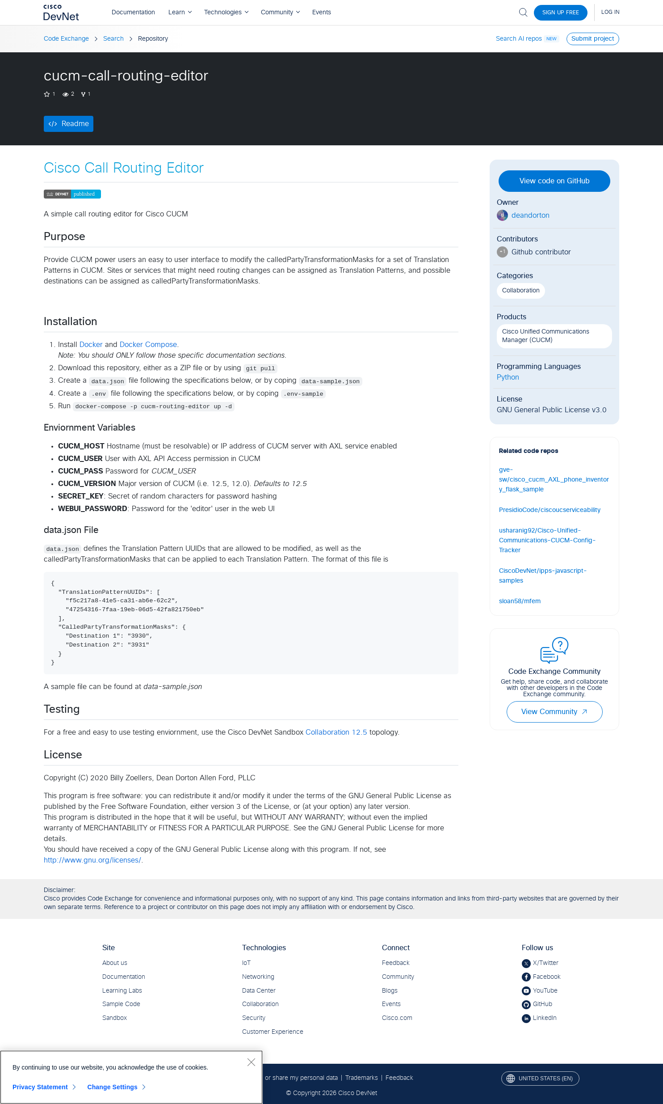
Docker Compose (148, 344)
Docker (91, 344)
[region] (131, 1077)
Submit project (592, 39)
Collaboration (521, 291)
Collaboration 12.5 (336, 732)
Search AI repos (519, 39)
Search (113, 39)
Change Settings (112, 1087)
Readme (75, 123)
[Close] (251, 1061)
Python (508, 377)
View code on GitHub (555, 181)
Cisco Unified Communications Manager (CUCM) (545, 336)
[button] (584, 711)
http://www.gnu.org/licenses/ (92, 860)
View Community (554, 711)
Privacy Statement (40, 1087)
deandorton (531, 215)
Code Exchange (66, 39)
